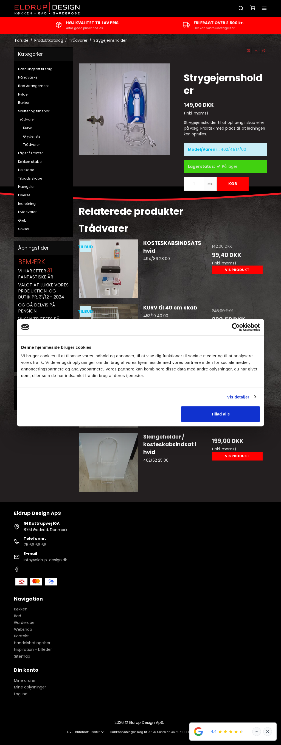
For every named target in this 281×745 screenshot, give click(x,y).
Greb (22, 220)
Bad (17, 616)
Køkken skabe (30, 161)
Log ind (20, 694)
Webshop (23, 629)
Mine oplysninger (30, 687)
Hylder (23, 94)
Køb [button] (232, 183)
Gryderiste (32, 136)
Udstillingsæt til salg (35, 69)
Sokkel (23, 229)
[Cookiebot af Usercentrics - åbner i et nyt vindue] (236, 327)
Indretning (27, 203)
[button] (248, 50)
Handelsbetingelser (32, 643)
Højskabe (26, 170)
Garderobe (24, 622)
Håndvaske (28, 77)
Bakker (23, 102)
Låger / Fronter (30, 153)
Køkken (20, 609)
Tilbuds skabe (30, 178)
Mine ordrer (25, 680)
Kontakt (21, 636)
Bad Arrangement (33, 85)
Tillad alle (220, 414)
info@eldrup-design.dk (45, 560)
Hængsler (26, 186)
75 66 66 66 (35, 545)
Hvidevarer (27, 212)
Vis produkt (237, 269)
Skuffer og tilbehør (33, 111)
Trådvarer (26, 119)
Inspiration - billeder (33, 649)
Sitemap (22, 656)
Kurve (27, 127)
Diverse (24, 195)
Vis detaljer (238, 396)
